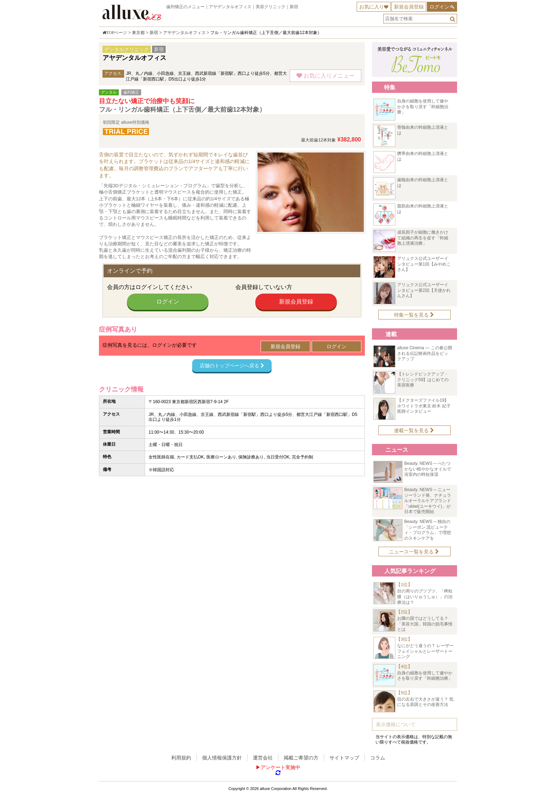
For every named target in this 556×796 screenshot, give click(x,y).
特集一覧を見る (414, 315)
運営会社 (263, 758)
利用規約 (181, 758)
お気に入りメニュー (325, 76)
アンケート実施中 (280, 767)
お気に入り (371, 7)
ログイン (439, 7)
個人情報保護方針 (222, 758)
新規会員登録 (409, 7)
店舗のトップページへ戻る (232, 365)
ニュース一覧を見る (414, 552)
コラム (377, 758)
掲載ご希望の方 (301, 758)
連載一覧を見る (414, 430)
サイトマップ (344, 758)
